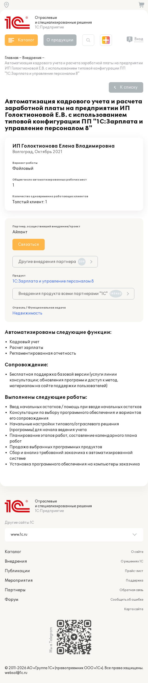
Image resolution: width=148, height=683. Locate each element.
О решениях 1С (132, 561)
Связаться (28, 244)
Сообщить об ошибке (126, 600)
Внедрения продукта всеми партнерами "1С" (70, 294)
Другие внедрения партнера (52, 262)
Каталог (13, 552)
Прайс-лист (134, 571)
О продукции (60, 40)
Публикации (17, 571)
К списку (128, 87)
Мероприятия (19, 580)
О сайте (137, 552)
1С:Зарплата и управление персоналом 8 (53, 281)
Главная (11, 58)
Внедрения (31, 58)
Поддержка (134, 580)
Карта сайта (133, 609)
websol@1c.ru (16, 673)
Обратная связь (131, 590)
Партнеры (15, 590)
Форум (11, 599)
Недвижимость (27, 313)
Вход (138, 39)
